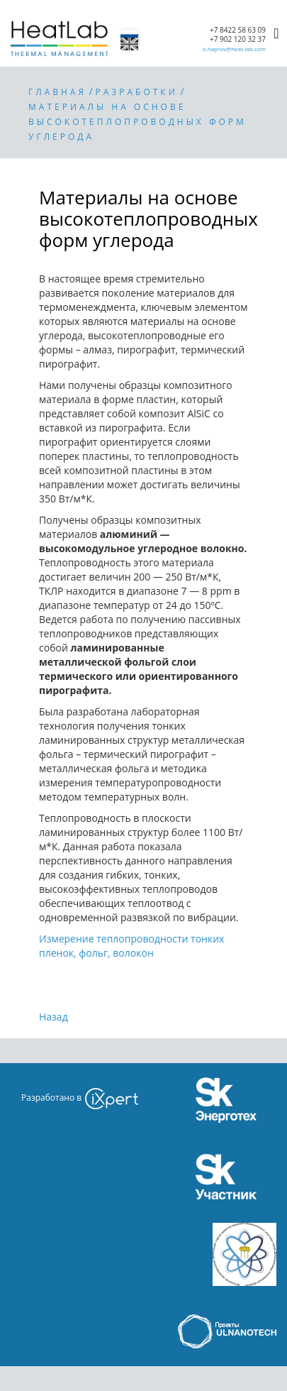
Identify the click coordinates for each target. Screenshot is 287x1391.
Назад (53, 1016)
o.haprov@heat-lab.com (234, 49)
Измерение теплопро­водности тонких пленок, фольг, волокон (131, 946)
